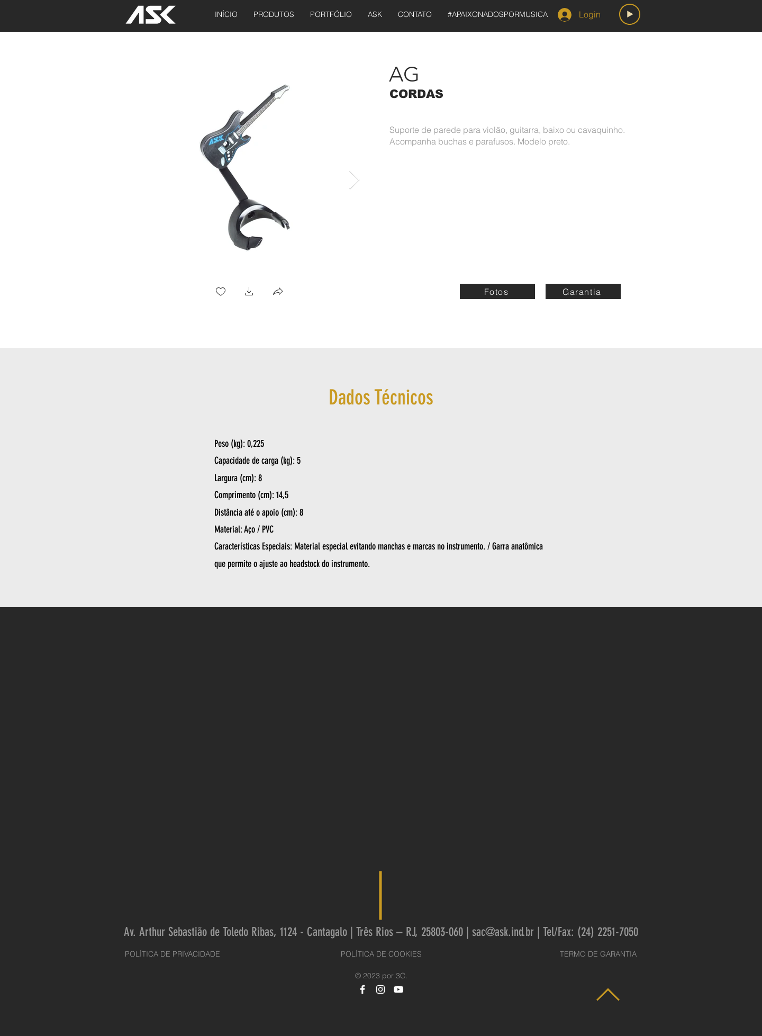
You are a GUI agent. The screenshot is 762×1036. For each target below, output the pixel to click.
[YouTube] (398, 989)
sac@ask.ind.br (503, 932)
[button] (249, 292)
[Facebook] (362, 989)
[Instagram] (380, 989)
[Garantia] (583, 291)
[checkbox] (220, 292)
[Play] (629, 14)
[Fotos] (497, 291)
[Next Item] (354, 180)
